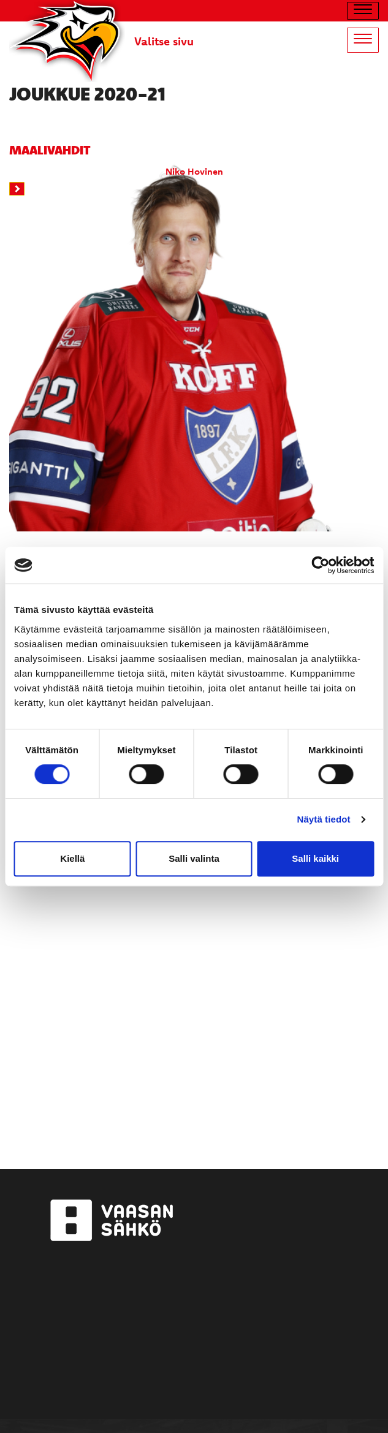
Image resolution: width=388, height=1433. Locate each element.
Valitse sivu (164, 41)
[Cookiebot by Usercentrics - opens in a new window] (320, 565)
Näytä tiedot (324, 819)
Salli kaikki (315, 858)
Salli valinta (194, 858)
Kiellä (72, 858)
